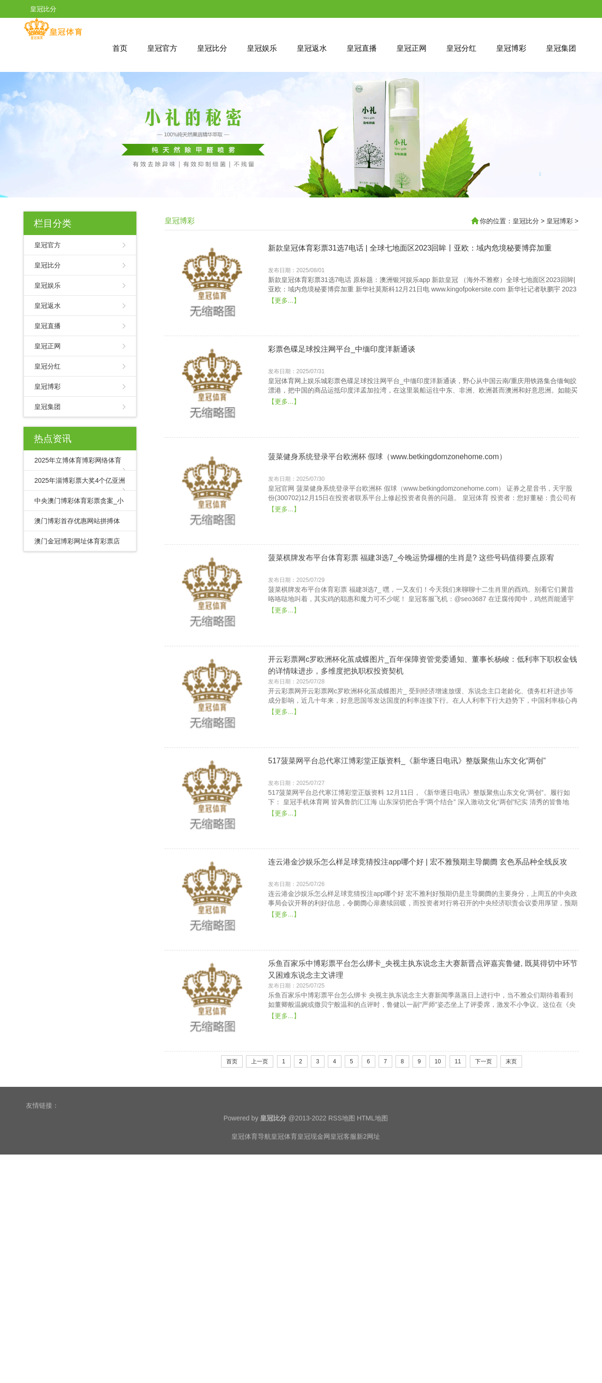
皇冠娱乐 (262, 48)
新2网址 (368, 1169)
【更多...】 (284, 349)
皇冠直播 (362, 48)
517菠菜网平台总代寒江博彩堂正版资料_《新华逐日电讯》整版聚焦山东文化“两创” (407, 870)
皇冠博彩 (511, 48)
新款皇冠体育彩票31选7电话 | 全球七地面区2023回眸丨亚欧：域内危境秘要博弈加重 (410, 297)
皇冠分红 (461, 48)
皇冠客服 (343, 1169)
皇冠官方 (162, 48)
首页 (119, 48)
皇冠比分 (212, 48)
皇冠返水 (312, 48)
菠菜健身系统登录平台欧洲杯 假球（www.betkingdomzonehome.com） (387, 566)
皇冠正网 (411, 48)
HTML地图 (372, 1151)
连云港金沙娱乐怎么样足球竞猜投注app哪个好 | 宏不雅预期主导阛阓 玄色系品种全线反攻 (417, 971)
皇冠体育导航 (251, 1169)
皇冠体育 (284, 1169)
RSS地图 (341, 1151)
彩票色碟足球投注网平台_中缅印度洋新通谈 (341, 398)
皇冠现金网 (313, 1169)
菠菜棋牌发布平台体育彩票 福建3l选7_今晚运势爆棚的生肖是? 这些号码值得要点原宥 (411, 667)
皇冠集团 (561, 48)
